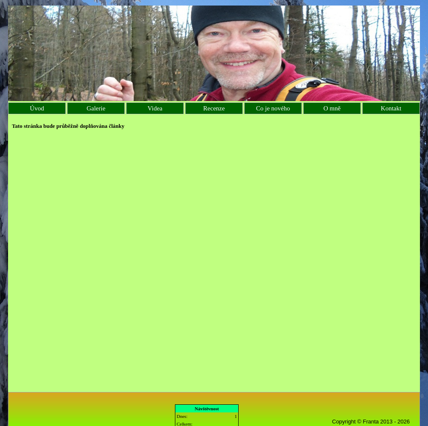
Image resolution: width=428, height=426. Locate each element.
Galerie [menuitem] (96, 108)
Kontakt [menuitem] (391, 108)
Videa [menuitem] (155, 108)
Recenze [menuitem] (214, 108)
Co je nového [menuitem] (273, 108)
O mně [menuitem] (332, 108)
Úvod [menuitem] (37, 108)
